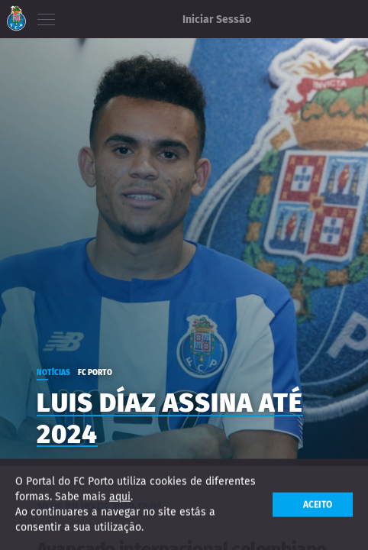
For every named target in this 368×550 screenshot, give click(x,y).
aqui (120, 496)
